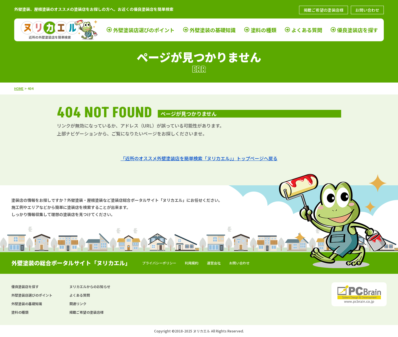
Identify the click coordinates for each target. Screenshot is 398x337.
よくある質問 (306, 29)
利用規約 (191, 262)
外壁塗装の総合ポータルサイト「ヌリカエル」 (71, 263)
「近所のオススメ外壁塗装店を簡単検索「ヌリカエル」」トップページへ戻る (199, 158)
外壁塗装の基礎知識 (213, 29)
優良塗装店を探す (357, 29)
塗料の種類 (263, 29)
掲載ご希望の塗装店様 (323, 10)
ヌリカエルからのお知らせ (89, 286)
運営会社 (214, 262)
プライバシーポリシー (159, 262)
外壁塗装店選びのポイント (144, 29)
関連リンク (77, 303)
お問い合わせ (367, 10)
